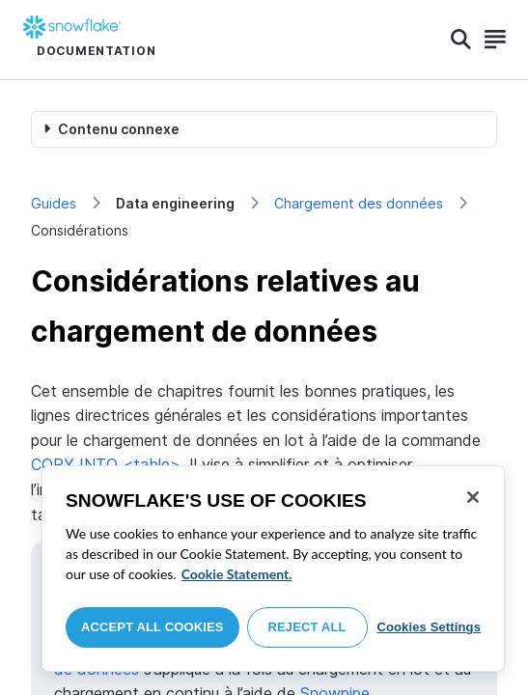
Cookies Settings (428, 627)
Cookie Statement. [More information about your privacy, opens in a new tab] (236, 574)
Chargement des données (358, 203)
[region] (273, 568)
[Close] (473, 497)
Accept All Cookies (152, 627)
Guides (53, 203)
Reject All (307, 627)
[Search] (461, 39)
